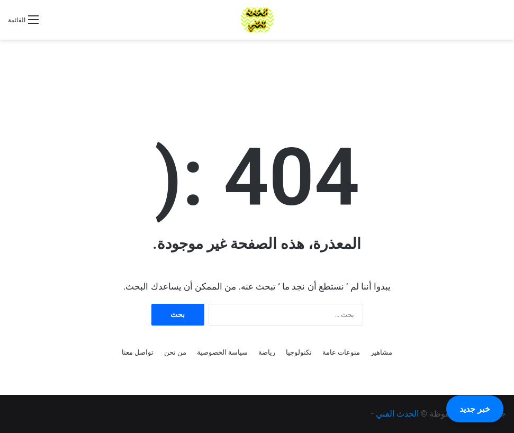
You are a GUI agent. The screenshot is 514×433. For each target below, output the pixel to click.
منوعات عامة (341, 352)
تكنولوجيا (299, 352)
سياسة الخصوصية (222, 352)
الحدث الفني (397, 414)
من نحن (175, 352)
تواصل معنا (138, 352)
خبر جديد (474, 409)
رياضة (266, 352)
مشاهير (381, 352)
